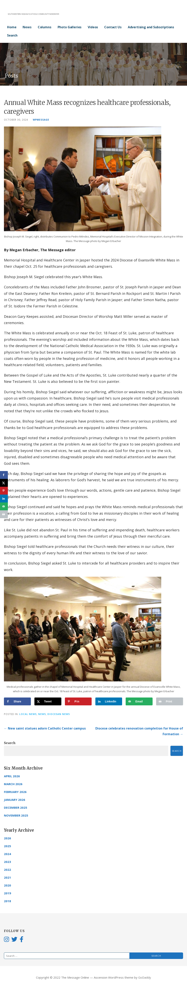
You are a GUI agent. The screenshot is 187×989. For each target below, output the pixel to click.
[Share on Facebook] (17, 701)
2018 (7, 901)
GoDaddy (144, 977)
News (27, 27)
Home (11, 27)
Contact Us (112, 27)
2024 (7, 854)
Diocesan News (58, 714)
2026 (7, 838)
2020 (7, 885)
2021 (7, 877)
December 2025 (15, 807)
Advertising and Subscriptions (151, 27)
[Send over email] (139, 701)
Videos (93, 27)
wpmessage (41, 119)
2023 (7, 862)
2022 (7, 870)
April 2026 (12, 776)
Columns (44, 27)
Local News (28, 714)
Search (12, 35)
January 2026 (14, 800)
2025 (7, 846)
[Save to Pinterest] (78, 701)
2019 (7, 893)
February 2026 (15, 792)
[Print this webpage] (169, 701)
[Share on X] (47, 701)
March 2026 (13, 784)
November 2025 (16, 815)
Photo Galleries (70, 27)
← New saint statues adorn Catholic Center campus (45, 728)
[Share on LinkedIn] (108, 701)
